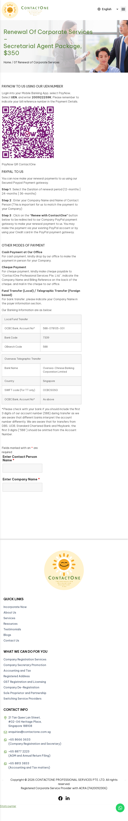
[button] (123, 9)
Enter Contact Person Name (20, 458)
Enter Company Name (21, 479)
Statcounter (8, 806)
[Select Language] (110, 9)
